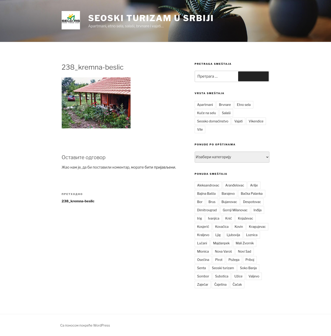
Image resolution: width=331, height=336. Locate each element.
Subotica (221, 276)
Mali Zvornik (245, 243)
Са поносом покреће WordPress (85, 325)
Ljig (218, 235)
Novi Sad (244, 251)
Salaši (226, 113)
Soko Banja (248, 268)
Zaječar (202, 284)
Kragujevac (257, 227)
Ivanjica (213, 218)
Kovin (239, 227)
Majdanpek (221, 243)
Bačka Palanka (252, 193)
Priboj (249, 260)
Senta (201, 268)
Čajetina (220, 284)
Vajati (238, 121)
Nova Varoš (223, 251)
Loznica (252, 235)
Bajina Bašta (206, 193)
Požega (234, 260)
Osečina (203, 260)
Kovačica (222, 227)
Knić (228, 218)
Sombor (203, 276)
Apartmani (205, 105)
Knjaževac (245, 218)
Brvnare (225, 105)
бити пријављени (160, 167)
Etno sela (244, 105)
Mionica (203, 251)
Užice (238, 276)
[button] (71, 20)
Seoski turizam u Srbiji (151, 18)
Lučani (202, 243)
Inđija (258, 210)
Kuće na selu (206, 113)
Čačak (237, 284)
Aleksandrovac (208, 185)
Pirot (219, 260)
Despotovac (252, 202)
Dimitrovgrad (207, 210)
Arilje (254, 185)
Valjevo (253, 276)
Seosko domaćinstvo (212, 121)
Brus (211, 202)
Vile (200, 129)
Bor (200, 202)
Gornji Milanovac (235, 210)
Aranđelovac (234, 185)
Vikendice (256, 121)
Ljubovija (233, 235)
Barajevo (228, 193)
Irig (199, 218)
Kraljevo (203, 235)
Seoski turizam (223, 268)
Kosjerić (203, 227)
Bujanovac (229, 202)
